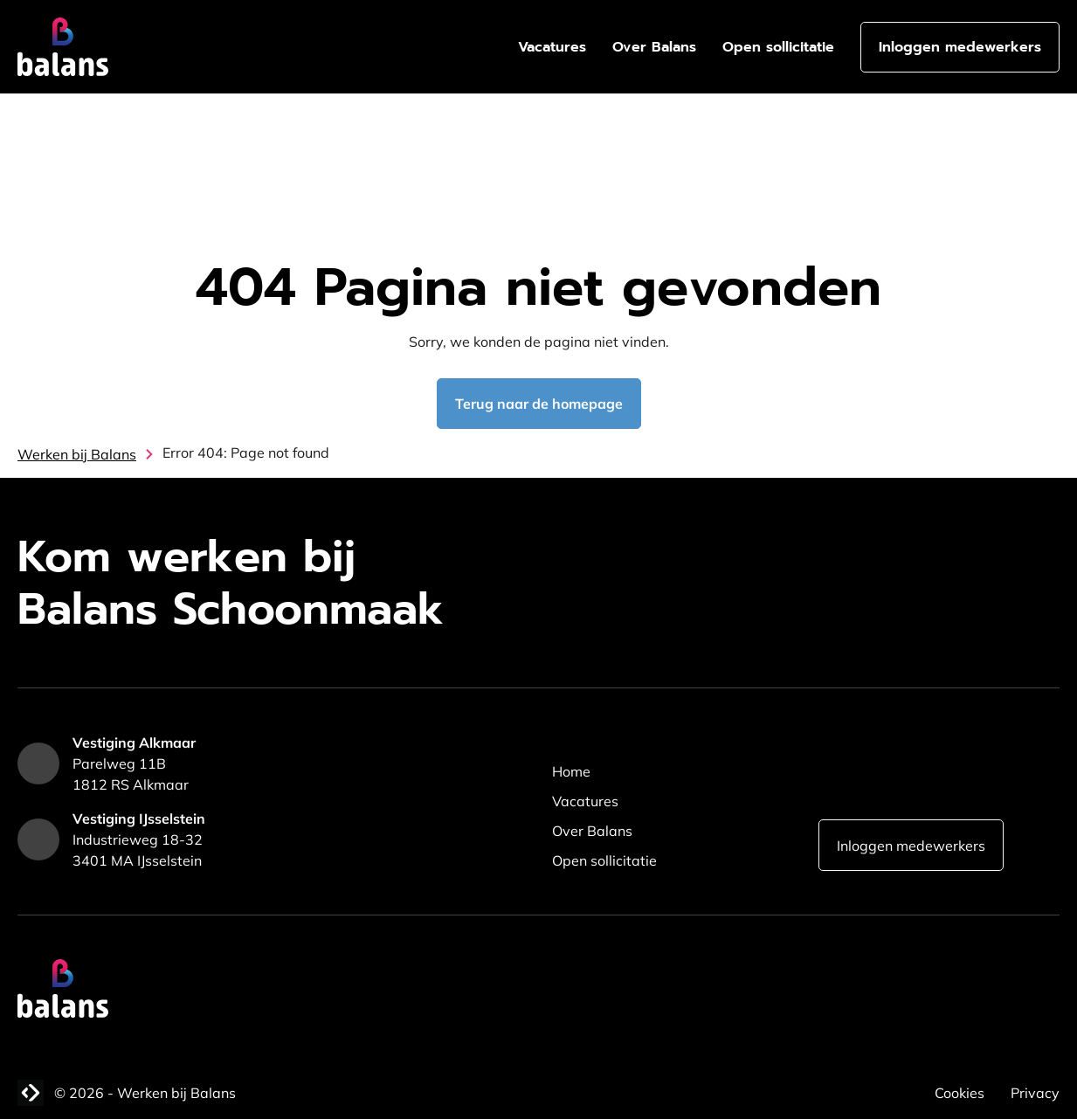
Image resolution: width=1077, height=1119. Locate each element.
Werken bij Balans (76, 454)
